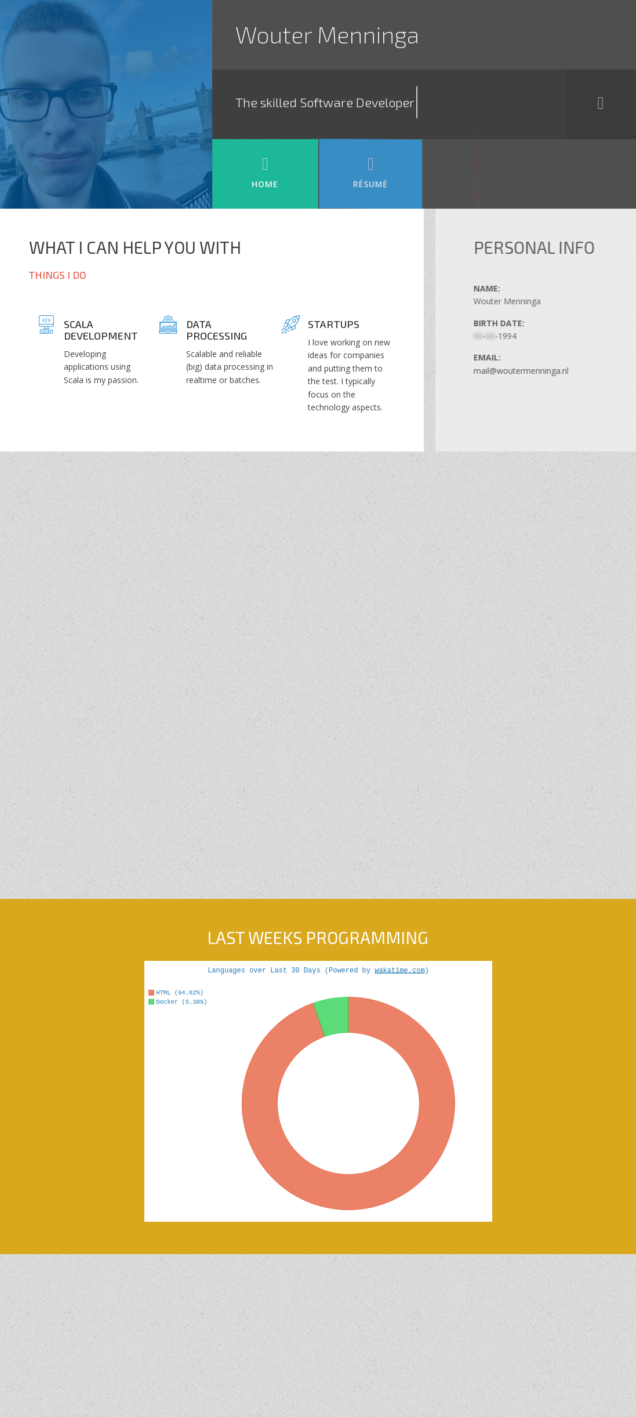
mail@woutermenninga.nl (547, 370)
